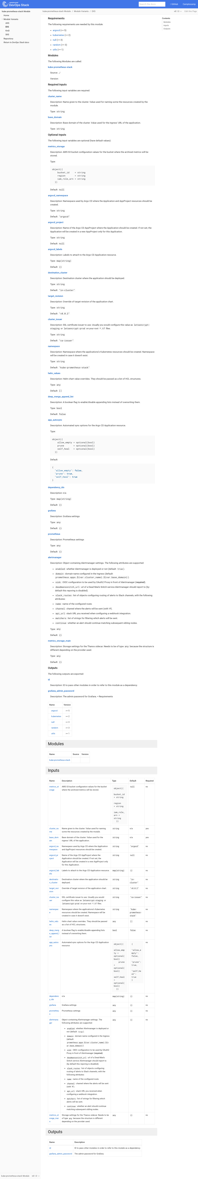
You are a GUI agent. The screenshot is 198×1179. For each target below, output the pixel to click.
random (57, 44)
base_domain (55, 117)
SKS (7, 34)
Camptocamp (189, 4)
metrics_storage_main (59, 640)
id (49, 679)
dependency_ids (56, 487)
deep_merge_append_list (60, 396)
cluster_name (55, 96)
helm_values (54, 373)
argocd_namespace (58, 195)
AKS (7, 23)
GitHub (174, 4)
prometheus (54, 534)
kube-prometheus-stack (60, 67)
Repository (8, 38)
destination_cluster (57, 272)
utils (55, 49)
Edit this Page (191, 11)
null (54, 40)
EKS (7, 27)
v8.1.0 (176, 11)
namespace (54, 346)
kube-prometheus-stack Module (16, 11)
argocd (56, 30)
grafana (52, 510)
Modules (167, 22)
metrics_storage (56, 146)
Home (6, 15)
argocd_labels (55, 249)
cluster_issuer (55, 319)
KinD (7, 30)
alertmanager (54, 557)
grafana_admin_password (61, 691)
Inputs (166, 25)
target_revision (55, 296)
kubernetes (58, 35)
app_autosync (55, 420)
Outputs (166, 29)
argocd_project (55, 222)
